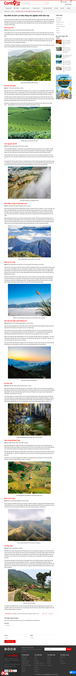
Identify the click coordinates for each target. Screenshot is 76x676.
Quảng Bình (62, 663)
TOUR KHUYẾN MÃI (47, 8)
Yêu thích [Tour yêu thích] (63, 1)
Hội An (61, 661)
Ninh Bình (36, 669)
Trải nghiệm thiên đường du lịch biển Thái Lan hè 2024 (67, 63)
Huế (61, 659)
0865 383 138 (13, 663)
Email (31, 635)
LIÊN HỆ (68, 8)
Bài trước (45, 613)
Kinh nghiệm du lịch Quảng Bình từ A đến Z (67, 57)
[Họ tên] (16, 638)
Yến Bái (36, 667)
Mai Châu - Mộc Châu (39, 665)
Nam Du (49, 657)
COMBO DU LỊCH (25, 8)
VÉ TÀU (56, 8)
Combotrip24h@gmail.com (14, 661)
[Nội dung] (29, 629)
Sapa (35, 659)
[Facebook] (5, 649)
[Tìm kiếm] (46, 3)
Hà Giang (36, 661)
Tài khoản (68, 4)
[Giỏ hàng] (70, 2)
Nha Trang (62, 657)
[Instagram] (14, 649)
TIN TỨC (62, 8)
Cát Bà (35, 657)
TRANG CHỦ (8, 8)
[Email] (42, 638)
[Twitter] (8, 649)
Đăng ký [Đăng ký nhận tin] (69, 649)
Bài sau (51, 613)
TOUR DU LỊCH (36, 8)
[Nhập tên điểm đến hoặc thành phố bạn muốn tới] (33, 3)
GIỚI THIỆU (16, 8)
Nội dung (6, 623)
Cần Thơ (49, 659)
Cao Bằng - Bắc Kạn (39, 663)
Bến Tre (49, 663)
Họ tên (6, 635)
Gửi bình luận (9, 641)
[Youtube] (11, 649)
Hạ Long (36, 671)
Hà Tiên (49, 661)
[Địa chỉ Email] (55, 649)
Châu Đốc (49, 665)
